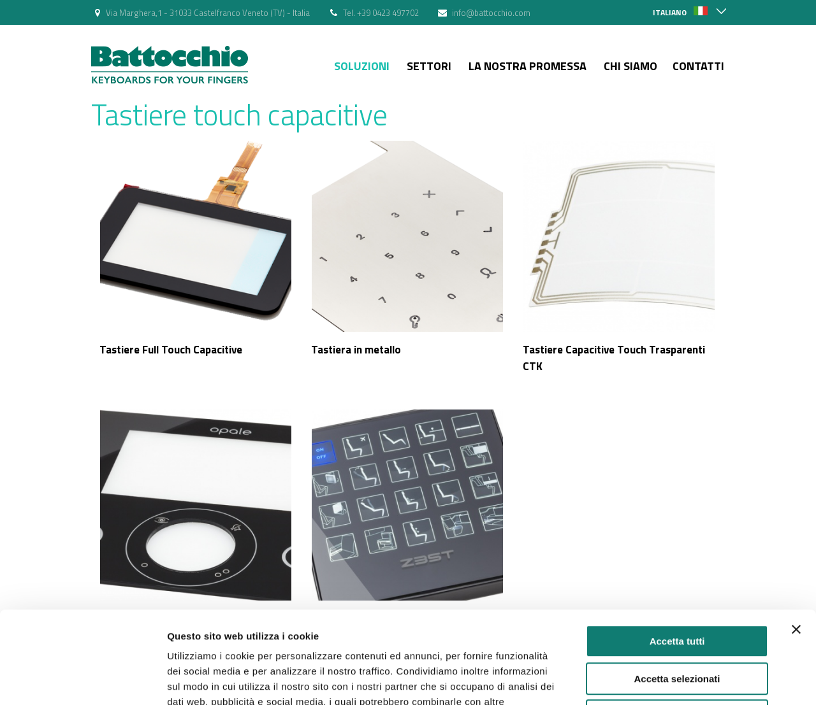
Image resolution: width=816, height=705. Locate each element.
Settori (429, 66)
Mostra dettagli (670, 679)
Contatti (698, 66)
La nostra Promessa (527, 66)
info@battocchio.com (491, 12)
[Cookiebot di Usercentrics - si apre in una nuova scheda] (82, 680)
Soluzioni (362, 66)
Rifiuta (677, 623)
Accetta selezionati (677, 586)
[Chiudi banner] (796, 537)
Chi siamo (630, 66)
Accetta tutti (677, 549)
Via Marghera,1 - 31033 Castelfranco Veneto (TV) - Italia (208, 12)
